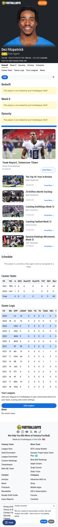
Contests (34, 499)
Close (51, 521)
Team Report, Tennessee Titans (20, 162)
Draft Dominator (8, 453)
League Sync (7, 449)
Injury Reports (7, 499)
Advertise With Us (38, 479)
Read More (48, 170)
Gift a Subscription (38, 491)
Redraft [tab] (4, 65)
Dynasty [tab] (21, 65)
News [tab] (42, 70)
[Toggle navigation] (54, 3)
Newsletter (6, 491)
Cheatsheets (6, 464)
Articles (4, 479)
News (3, 483)
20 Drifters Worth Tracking (39, 191)
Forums (33, 495)
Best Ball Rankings (38, 459)
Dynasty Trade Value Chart (41, 454)
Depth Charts (36, 463)
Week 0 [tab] (13, 65)
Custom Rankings (9, 460)
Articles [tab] (30, 65)
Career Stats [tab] (6, 70)
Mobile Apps (35, 487)
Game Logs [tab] (19, 70)
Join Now (42, 3)
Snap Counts (36, 467)
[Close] (54, 506)
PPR (4, 77)
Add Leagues (29, 405)
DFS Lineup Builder (38, 449)
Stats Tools (35, 471)
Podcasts (5, 487)
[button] (53, 77)
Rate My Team (7, 468)
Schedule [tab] (40, 65)
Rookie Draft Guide (9, 495)
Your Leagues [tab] (32, 70)
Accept (43, 521)
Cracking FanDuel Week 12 (38, 221)
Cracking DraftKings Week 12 (40, 206)
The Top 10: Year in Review (39, 176)
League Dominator (9, 457)
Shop (32, 483)
